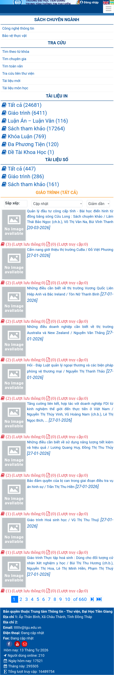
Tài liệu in (57, 95)
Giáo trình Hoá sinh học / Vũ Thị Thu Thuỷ (70, 523)
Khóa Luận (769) (24, 136)
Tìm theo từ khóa (15, 52)
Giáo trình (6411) (24, 113)
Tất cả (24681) (22, 105)
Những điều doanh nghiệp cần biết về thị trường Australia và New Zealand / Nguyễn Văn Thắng (70, 333)
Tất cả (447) (19, 169)
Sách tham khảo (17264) (33, 128)
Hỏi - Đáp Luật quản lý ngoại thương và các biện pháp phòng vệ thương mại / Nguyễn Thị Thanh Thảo (70, 371)
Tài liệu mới (11, 81)
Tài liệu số (56, 159)
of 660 (80, 599)
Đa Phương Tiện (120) (30, 144)
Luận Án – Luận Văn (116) (35, 121)
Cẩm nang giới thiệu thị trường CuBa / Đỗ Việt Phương (70, 253)
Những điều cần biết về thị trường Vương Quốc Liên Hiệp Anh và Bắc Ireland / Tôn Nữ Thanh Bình (70, 294)
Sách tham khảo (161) (30, 184)
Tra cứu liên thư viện (18, 73)
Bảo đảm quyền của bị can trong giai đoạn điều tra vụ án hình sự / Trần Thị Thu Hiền (70, 484)
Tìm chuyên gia (14, 59)
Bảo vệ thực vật (14, 36)
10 (67, 599)
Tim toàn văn (12, 66)
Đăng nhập (89, 2)
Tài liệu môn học (15, 88)
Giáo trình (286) (23, 176)
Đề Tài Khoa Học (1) (28, 152)
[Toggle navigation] (108, 8)
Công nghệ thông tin (18, 28)
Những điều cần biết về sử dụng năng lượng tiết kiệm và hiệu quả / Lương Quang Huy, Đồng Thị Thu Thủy (70, 448)
